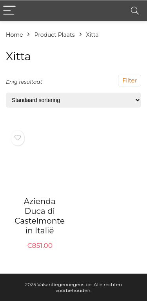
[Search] (134, 10)
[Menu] (9, 10)
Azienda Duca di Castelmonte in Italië (40, 216)
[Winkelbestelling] (73, 100)
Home (14, 34)
